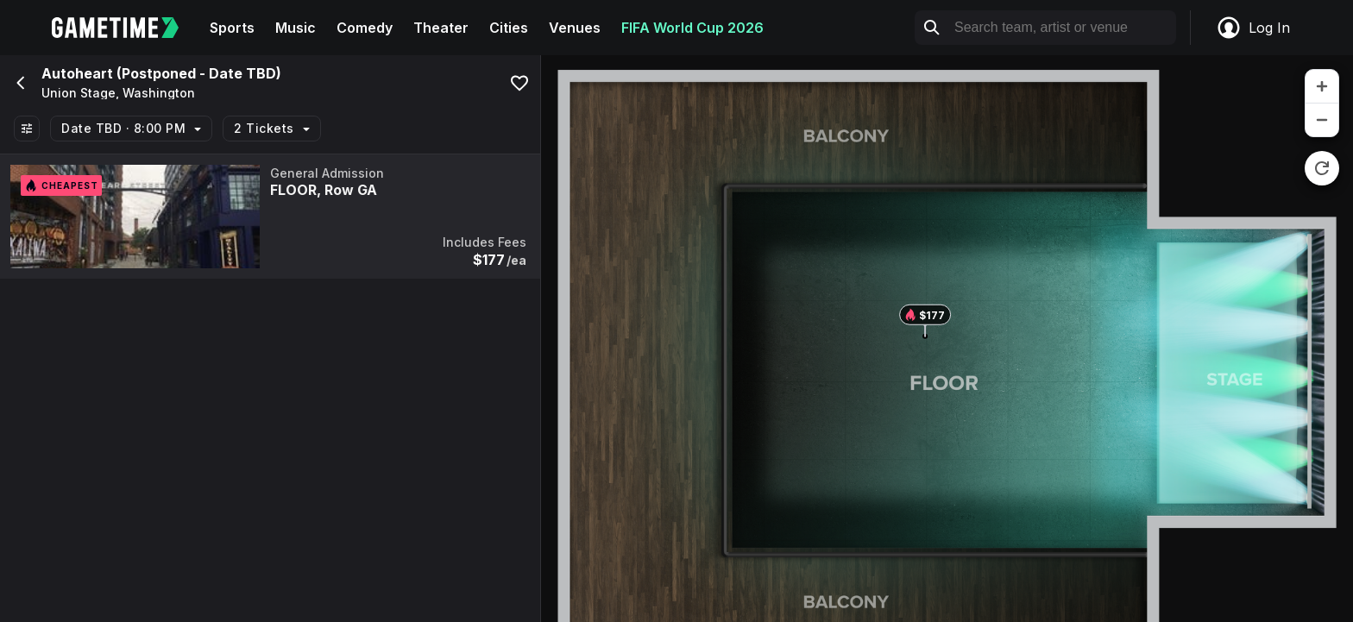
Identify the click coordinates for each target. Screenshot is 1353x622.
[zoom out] (1322, 120)
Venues (575, 27)
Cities (508, 27)
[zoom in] (1322, 87)
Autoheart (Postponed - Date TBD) (161, 73)
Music (295, 27)
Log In (1253, 28)
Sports (232, 27)
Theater (441, 27)
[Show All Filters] (27, 128)
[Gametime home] (125, 27)
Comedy (365, 27)
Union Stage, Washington (118, 93)
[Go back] (19, 82)
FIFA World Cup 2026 (692, 27)
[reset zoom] (1322, 168)
